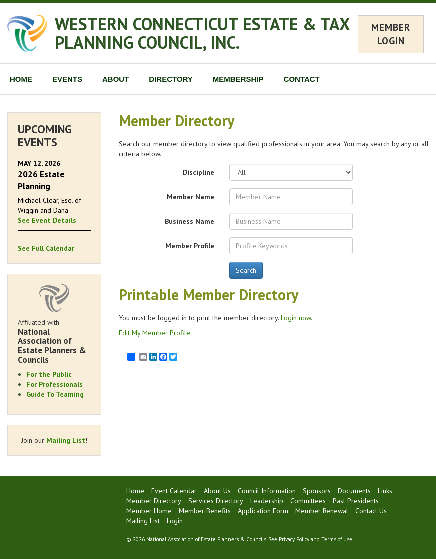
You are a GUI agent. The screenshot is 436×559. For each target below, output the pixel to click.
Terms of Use (337, 539)
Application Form (263, 510)
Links (385, 490)
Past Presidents (356, 500)
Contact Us (371, 510)
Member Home (149, 510)
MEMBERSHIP (238, 79)
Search (246, 270)
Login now (296, 317)
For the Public (49, 374)
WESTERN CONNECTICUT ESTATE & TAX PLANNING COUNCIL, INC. (202, 33)
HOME (21, 79)
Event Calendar (174, 490)
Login (175, 520)
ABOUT (115, 79)
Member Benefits (205, 510)
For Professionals (54, 384)
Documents (354, 490)
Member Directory (154, 500)
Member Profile (190, 245)
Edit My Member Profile (154, 332)
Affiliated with (54, 341)
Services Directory (216, 500)
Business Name (189, 221)
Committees (308, 500)
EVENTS (67, 79)
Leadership (267, 500)
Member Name (190, 196)
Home (135, 490)
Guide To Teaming (55, 394)
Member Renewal (322, 510)
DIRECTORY (171, 79)
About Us (217, 490)
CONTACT (302, 79)
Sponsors (317, 490)
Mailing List (66, 440)
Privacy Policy (294, 539)
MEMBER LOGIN (391, 34)
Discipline (198, 172)
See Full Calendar (46, 248)
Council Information (267, 490)
